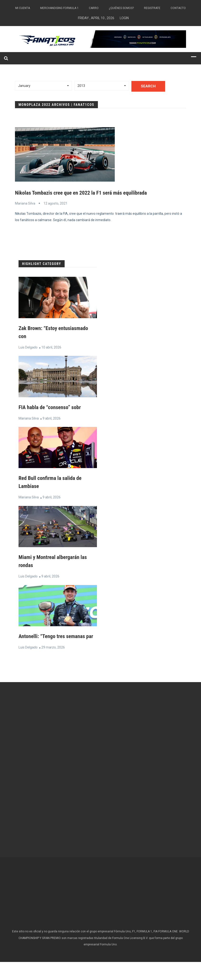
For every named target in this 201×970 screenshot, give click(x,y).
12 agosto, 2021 (55, 203)
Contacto (178, 8)
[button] (43, 85)
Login (124, 18)
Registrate (152, 8)
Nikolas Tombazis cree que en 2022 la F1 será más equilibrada (86, 192)
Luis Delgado (28, 347)
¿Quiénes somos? (121, 8)
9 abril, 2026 (52, 418)
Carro (94, 8)
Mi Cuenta (22, 8)
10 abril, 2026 (51, 347)
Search (148, 86)
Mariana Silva (25, 203)
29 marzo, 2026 (53, 655)
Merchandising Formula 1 (59, 8)
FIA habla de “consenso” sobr (52, 407)
